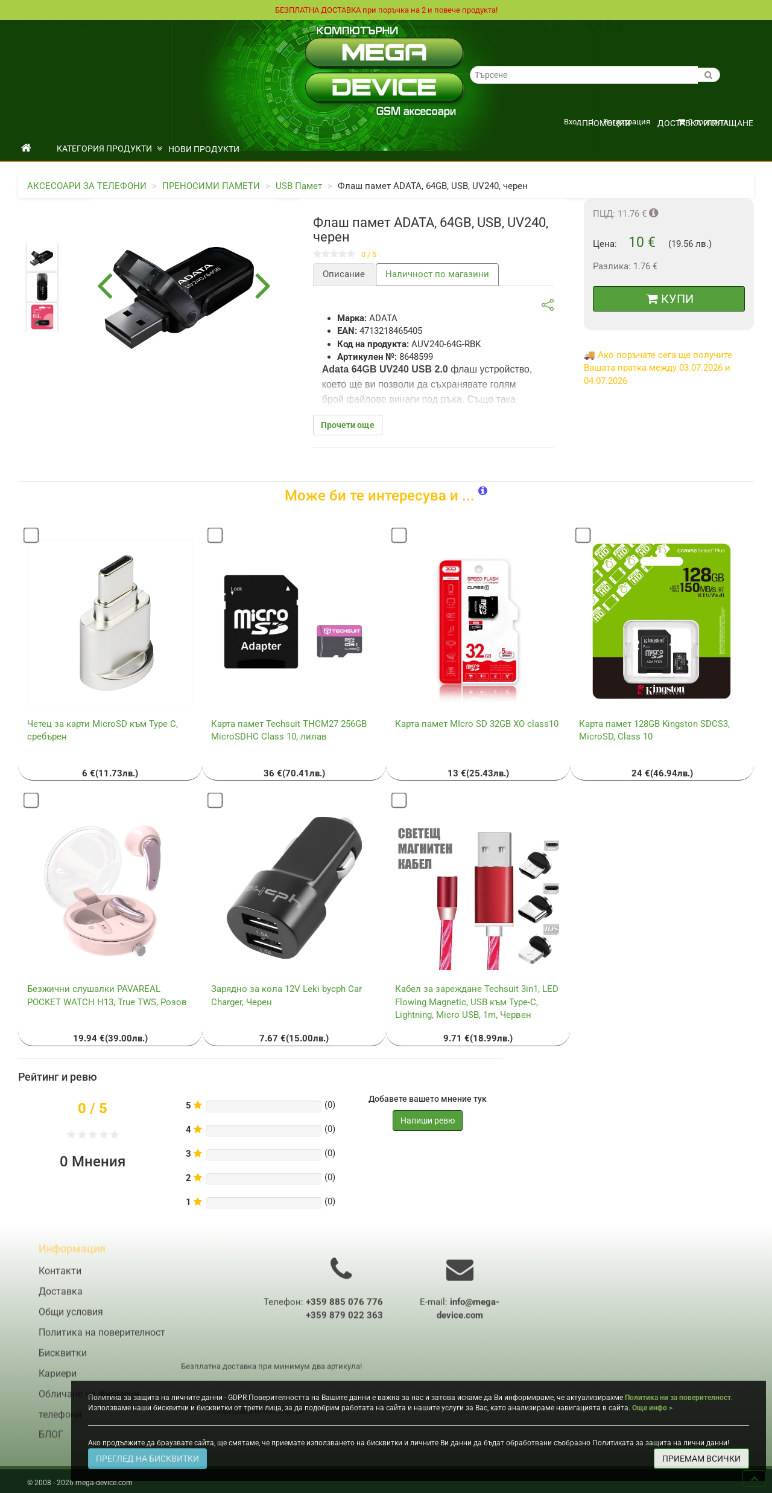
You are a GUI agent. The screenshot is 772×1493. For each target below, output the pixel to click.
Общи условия (87, 32)
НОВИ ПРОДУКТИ (203, 150)
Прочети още (348, 425)
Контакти (37, 43)
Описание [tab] (344, 274)
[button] (482, 492)
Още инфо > (652, 1408)
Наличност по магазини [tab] (437, 274)
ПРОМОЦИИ (606, 124)
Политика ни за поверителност (678, 1397)
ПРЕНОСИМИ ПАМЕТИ (211, 186)
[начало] (26, 149)
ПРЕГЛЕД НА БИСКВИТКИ (147, 1458)
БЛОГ (51, 1442)
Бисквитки (63, 1361)
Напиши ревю (427, 1121)
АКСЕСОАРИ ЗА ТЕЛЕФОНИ (87, 186)
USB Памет (299, 186)
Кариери (76, 43)
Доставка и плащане (705, 124)
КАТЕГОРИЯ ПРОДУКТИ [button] (109, 149)
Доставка (37, 32)
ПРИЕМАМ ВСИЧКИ (701, 1458)
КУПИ (670, 299)
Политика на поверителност (168, 32)
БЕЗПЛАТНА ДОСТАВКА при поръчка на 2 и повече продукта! (386, 10)
